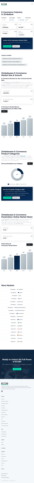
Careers (2, 458)
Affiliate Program (4, 460)
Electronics (11, 20)
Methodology (3, 431)
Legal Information (4, 473)
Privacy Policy (3, 475)
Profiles (2, 399)
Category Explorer (4, 410)
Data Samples (3, 436)
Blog (2, 442)
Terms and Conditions (5, 477)
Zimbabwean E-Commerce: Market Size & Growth (12, 58)
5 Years (4, 111)
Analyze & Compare (4, 401)
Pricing (2, 468)
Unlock (21, 34)
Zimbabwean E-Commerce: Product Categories (11, 61)
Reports (2, 444)
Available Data (3, 434)
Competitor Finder (4, 403)
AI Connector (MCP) (4, 425)
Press (2, 465)
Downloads (3, 421)
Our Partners (3, 456)
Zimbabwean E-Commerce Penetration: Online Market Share (14, 64)
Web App (3, 416)
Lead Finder (3, 412)
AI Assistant (3, 407)
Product (2, 396)
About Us (3, 454)
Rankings (3, 405)
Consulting (3, 448)
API (1, 419)
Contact (2, 463)
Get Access (16, 46)
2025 (30, 163)
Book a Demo (7, 46)
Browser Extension (4, 423)
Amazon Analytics (4, 414)
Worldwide (22, 20)
